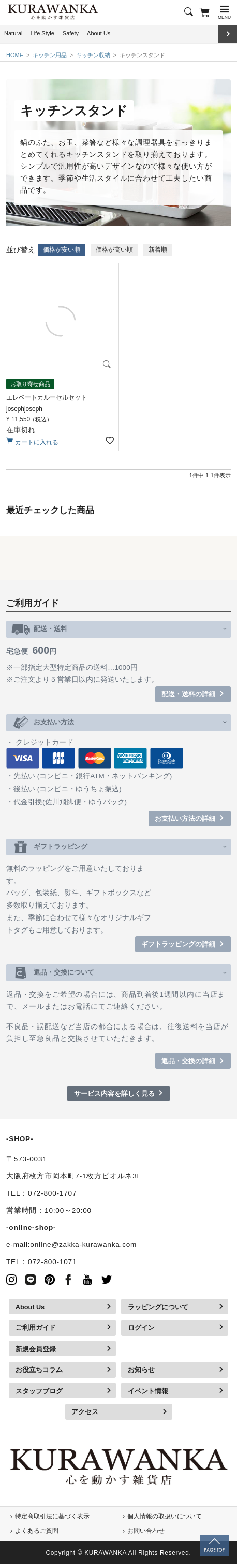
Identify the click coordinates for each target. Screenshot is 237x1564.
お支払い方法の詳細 (185, 818)
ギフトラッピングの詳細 (178, 944)
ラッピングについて (158, 1307)
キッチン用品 (50, 55)
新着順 (158, 249)
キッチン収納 (93, 55)
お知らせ (141, 1370)
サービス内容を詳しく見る (114, 1093)
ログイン (141, 1328)
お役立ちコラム (39, 1370)
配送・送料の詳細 (188, 694)
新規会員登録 (36, 1349)
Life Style (42, 33)
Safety (71, 33)
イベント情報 (148, 1391)
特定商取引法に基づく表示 (52, 1516)
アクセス (84, 1412)
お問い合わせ (146, 1530)
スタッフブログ (39, 1391)
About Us (98, 33)
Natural (13, 33)
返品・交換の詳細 (188, 1061)
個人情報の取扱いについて (164, 1516)
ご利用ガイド (36, 1328)
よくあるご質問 (36, 1530)
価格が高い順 (114, 249)
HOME (14, 55)
